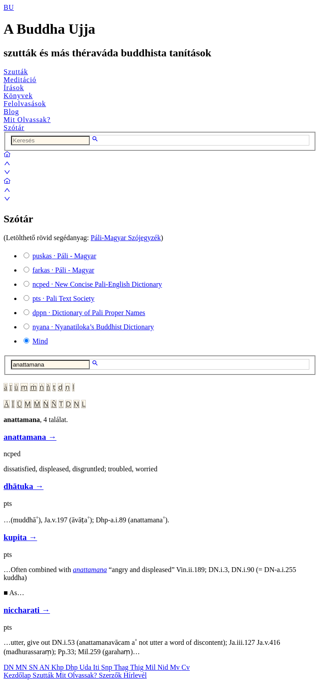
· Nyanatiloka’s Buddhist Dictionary (93, 327)
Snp (107, 667)
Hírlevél (135, 675)
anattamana (90, 569)
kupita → (20, 537)
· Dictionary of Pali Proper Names (88, 312)
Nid (163, 667)
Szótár (14, 127)
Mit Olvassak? (27, 119)
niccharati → (27, 610)
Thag (122, 667)
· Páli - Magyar (64, 256)
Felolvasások (25, 103)
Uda (86, 667)
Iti (97, 667)
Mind (40, 341)
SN (34, 667)
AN (45, 667)
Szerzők (111, 675)
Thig (137, 667)
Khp (59, 667)
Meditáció (20, 79)
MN (22, 667)
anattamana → (30, 437)
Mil (151, 667)
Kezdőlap (18, 675)
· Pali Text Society (63, 298)
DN (10, 667)
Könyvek (18, 95)
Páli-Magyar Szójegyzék (126, 237)
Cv (185, 667)
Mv (175, 667)
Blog (11, 111)
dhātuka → (24, 486)
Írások (14, 87)
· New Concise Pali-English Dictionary (97, 284)
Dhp (72, 667)
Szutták (16, 71)
